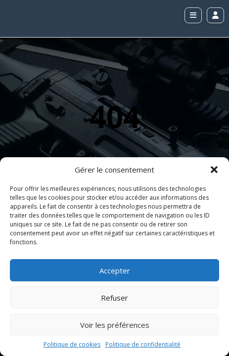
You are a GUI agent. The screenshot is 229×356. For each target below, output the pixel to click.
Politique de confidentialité (143, 344)
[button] (214, 170)
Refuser (114, 298)
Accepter (114, 270)
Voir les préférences (114, 325)
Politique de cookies (72, 344)
